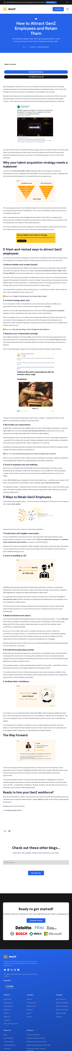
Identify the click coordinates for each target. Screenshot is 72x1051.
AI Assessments (8, 1003)
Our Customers (31, 1003)
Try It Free (58, 9)
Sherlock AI (7, 1010)
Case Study (7, 1048)
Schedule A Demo (36, 920)
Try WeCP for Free (36, 77)
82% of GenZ (12, 480)
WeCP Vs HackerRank (62, 1003)
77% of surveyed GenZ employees (53, 311)
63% (48, 471)
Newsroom (30, 1010)
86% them (64, 619)
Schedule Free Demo (36, 72)
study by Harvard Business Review (33, 431)
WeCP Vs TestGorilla (62, 1010)
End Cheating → (51, 2)
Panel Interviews (8, 1006)
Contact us (7, 806)
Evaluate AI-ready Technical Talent (37, 1041)
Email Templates (8, 1038)
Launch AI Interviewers (33, 1034)
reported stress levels (52, 483)
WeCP (40, 799)
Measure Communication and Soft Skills (38, 1045)
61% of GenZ (55, 340)
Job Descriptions (9, 1041)
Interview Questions (9, 1045)
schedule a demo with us (13, 810)
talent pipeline (15, 504)
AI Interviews (7, 999)
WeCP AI (6, 1013)
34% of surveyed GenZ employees (47, 539)
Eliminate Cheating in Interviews (36, 1038)
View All (59, 1017)
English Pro (7, 1016)
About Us (29, 999)
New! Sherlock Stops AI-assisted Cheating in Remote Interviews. (26, 2)
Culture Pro (7, 1020)
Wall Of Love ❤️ (31, 1006)
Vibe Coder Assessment (11, 1023)
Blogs (5, 1034)
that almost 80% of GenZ (21, 171)
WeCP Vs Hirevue (61, 999)
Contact (29, 1016)
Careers (29, 1013)
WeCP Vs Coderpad (62, 1006)
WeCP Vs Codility (61, 1013)
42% (39, 713)
